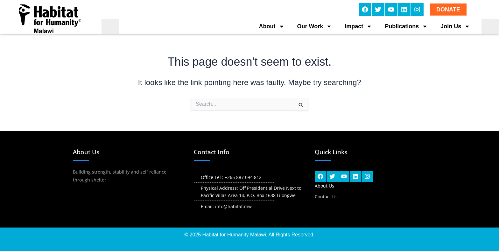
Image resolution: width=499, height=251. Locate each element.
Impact (358, 26)
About (272, 26)
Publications (406, 26)
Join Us (455, 26)
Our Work (314, 26)
